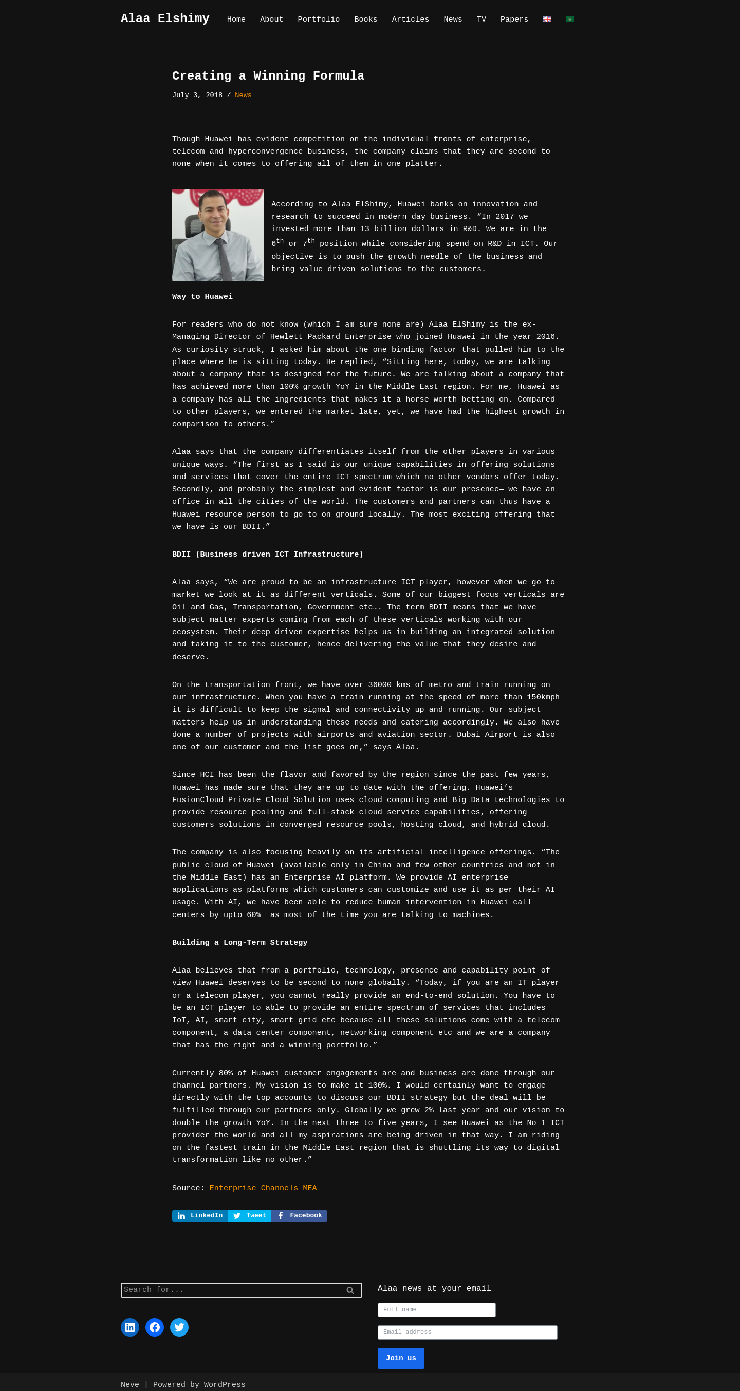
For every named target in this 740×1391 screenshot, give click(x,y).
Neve (130, 1379)
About (271, 19)
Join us (401, 1352)
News (451, 19)
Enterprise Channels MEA (262, 1181)
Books (365, 19)
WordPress (225, 1379)
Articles (409, 19)
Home (236, 19)
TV (480, 19)
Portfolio (318, 19)
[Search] (230, 1284)
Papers (513, 19)
